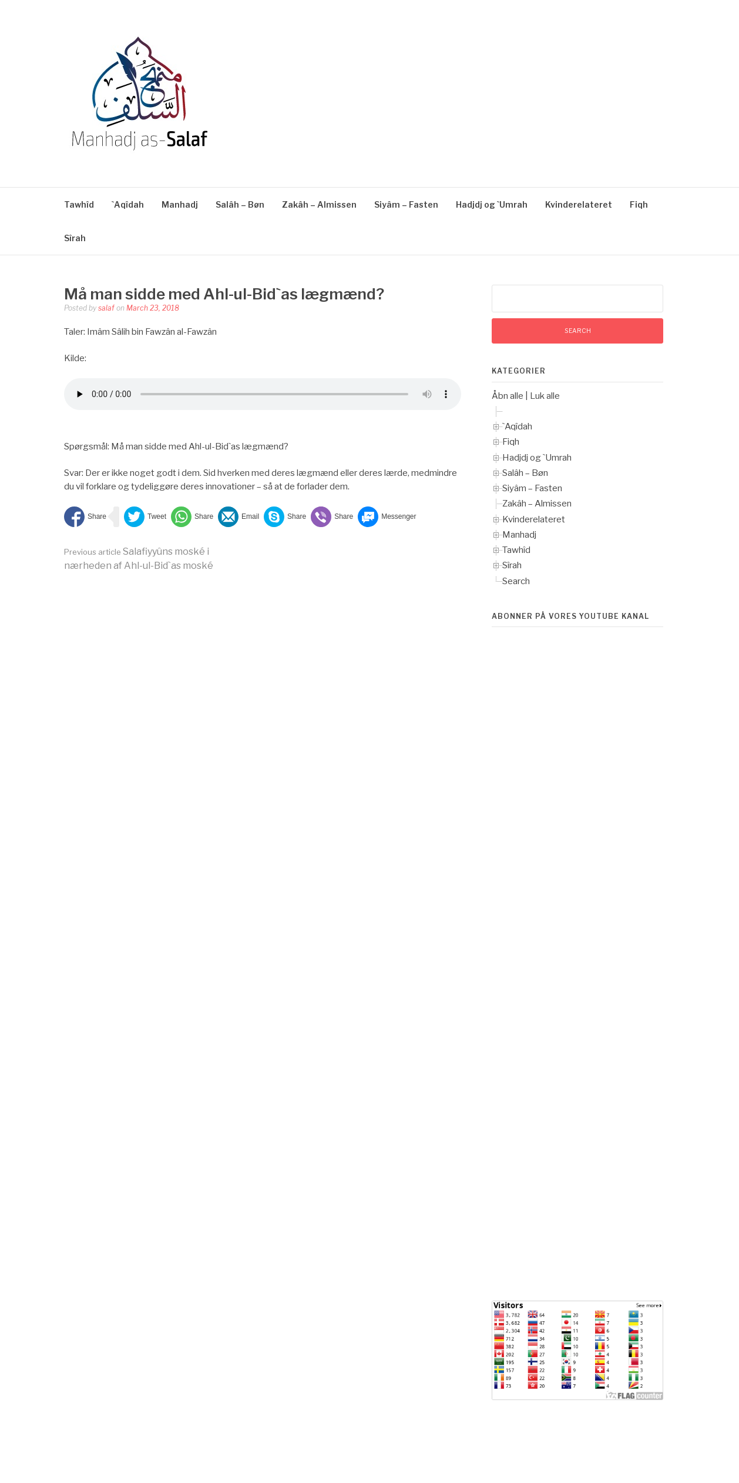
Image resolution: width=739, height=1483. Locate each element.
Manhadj (180, 204)
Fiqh (639, 204)
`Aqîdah (128, 204)
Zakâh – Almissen (319, 204)
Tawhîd (79, 204)
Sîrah (75, 238)
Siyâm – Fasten (406, 204)
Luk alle (545, 396)
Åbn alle (507, 396)
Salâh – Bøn (240, 204)
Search (516, 581)
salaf (106, 308)
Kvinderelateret (578, 204)
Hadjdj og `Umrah (492, 204)
